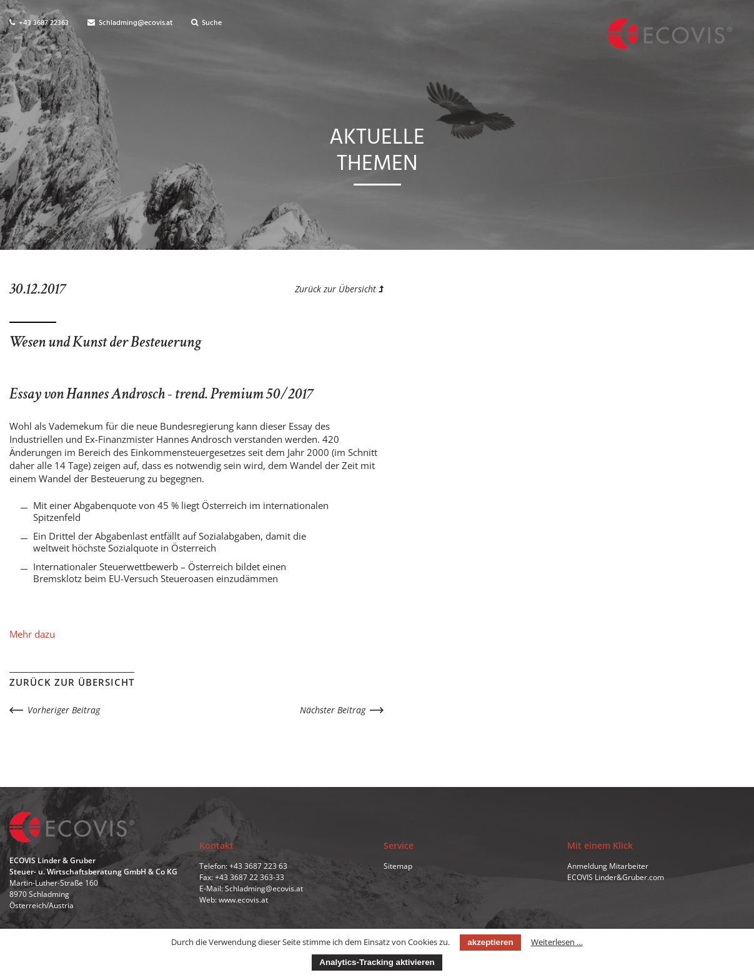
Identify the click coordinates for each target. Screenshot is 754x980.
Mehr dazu (32, 634)
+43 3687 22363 (39, 23)
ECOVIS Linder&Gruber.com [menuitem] (615, 877)
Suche (206, 23)
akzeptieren (490, 942)
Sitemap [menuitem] (398, 866)
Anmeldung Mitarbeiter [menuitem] (607, 866)
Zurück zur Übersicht (339, 289)
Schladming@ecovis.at (129, 23)
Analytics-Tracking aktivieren (376, 962)
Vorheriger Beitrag (63, 710)
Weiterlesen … (557, 942)
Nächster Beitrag (332, 710)
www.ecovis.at (243, 899)
